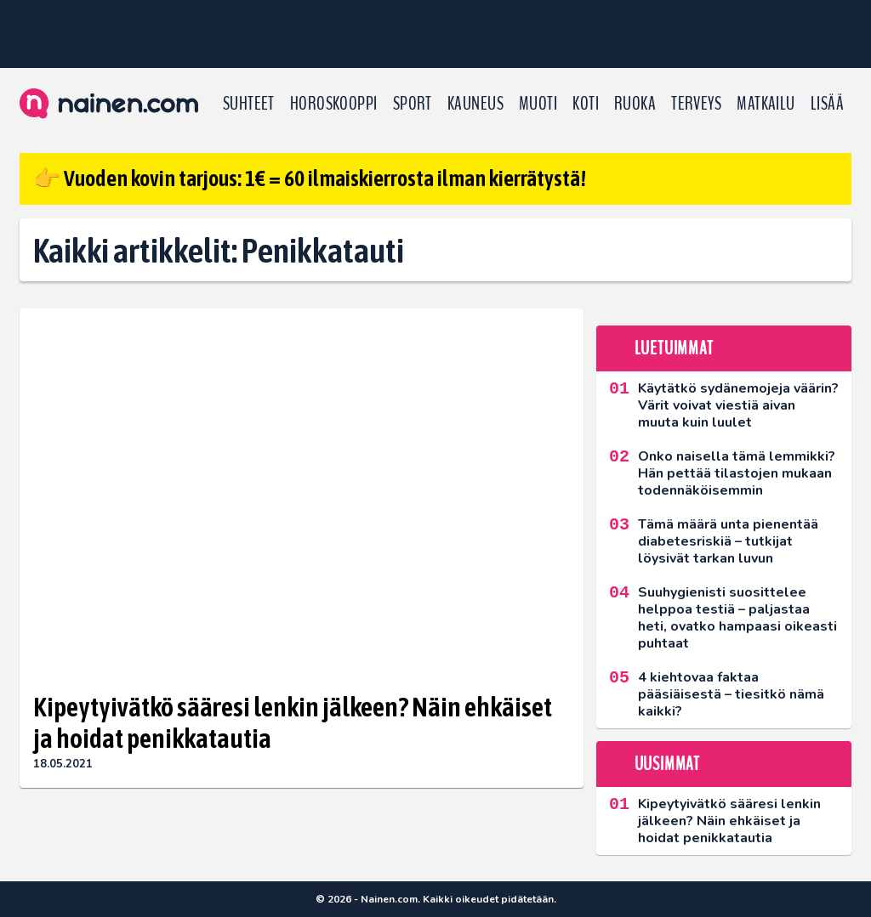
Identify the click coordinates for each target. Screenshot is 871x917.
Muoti (538, 103)
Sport (412, 103)
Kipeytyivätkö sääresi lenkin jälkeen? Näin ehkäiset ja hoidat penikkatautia (292, 722)
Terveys (696, 103)
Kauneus (475, 103)
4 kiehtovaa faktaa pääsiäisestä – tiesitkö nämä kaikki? (731, 694)
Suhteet (249, 103)
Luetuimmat (674, 348)
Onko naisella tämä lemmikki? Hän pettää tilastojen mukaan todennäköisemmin (736, 473)
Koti (585, 103)
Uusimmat (667, 764)
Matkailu (766, 103)
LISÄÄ (827, 103)
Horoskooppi (334, 103)
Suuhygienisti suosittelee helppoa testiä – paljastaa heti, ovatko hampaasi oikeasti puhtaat (737, 618)
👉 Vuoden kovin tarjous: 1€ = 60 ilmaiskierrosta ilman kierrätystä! (309, 178)
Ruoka (635, 103)
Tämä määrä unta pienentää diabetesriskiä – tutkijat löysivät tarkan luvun (728, 541)
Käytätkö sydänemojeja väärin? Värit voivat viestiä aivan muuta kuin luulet (738, 405)
